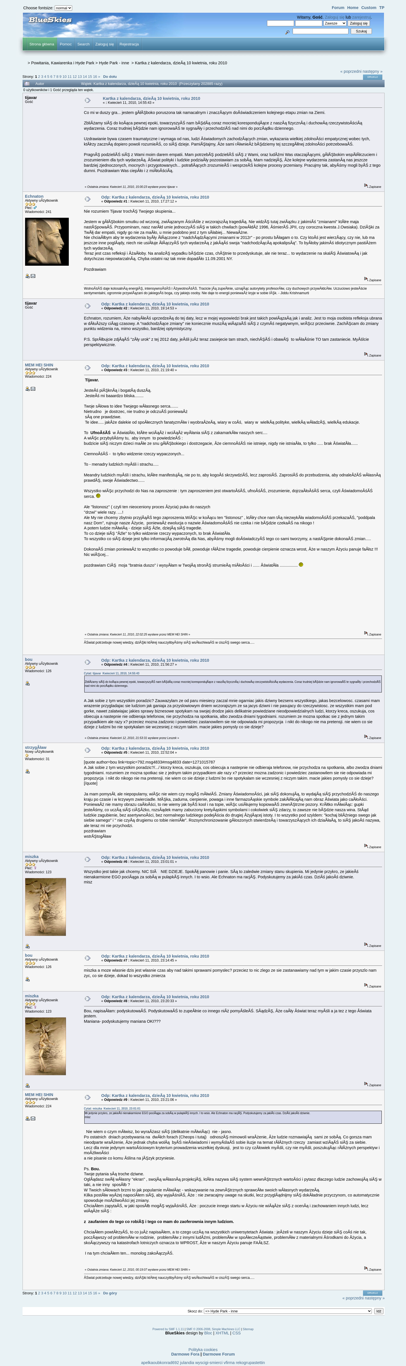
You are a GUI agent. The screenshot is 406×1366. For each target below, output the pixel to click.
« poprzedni (350, 71)
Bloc (208, 1333)
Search (84, 44)
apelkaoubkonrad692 (160, 1362)
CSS (236, 1333)
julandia (187, 1362)
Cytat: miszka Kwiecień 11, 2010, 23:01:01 (112, 1108)
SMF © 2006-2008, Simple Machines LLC (213, 1329)
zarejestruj (361, 17)
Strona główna (42, 44)
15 (90, 76)
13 (80, 76)
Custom (368, 7)
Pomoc (66, 44)
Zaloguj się (335, 17)
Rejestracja (129, 44)
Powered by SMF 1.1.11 (168, 1329)
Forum (338, 7)
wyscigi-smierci (208, 1362)
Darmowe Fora (185, 1354)
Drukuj (372, 77)
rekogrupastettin (250, 1362)
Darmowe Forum (219, 1354)
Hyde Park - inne (114, 63)
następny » (372, 71)
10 (65, 76)
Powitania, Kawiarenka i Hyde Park (62, 63)
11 (70, 76)
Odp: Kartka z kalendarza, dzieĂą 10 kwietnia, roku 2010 (155, 197)
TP (381, 7)
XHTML (222, 1333)
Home (352, 7)
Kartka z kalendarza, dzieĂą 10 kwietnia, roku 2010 (181, 63)
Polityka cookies (202, 1349)
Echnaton (34, 196)
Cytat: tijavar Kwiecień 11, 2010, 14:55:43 (112, 673)
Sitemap (248, 1329)
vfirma (229, 1362)
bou (28, 659)
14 (85, 76)
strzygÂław (36, 747)
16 (95, 76)
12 (75, 76)
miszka (32, 856)
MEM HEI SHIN (39, 365)
